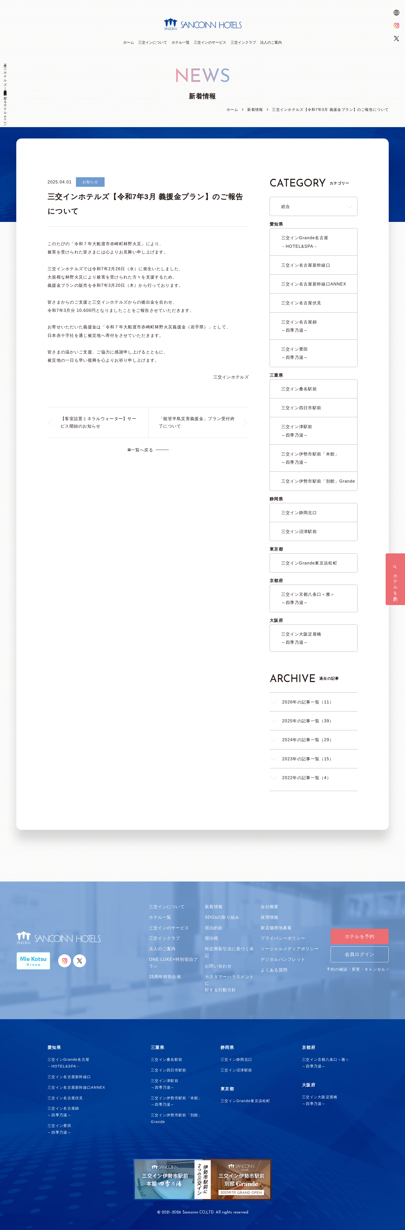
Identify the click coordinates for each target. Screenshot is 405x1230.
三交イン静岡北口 (299, 512)
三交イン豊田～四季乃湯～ (294, 353)
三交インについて (167, 906)
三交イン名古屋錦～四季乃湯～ (299, 326)
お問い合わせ (218, 966)
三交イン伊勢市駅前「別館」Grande (318, 481)
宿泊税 (211, 938)
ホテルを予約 (360, 936)
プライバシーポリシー (283, 938)
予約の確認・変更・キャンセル (357, 969)
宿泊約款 (214, 927)
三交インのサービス (169, 927)
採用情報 (269, 917)
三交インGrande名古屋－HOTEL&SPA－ (305, 241)
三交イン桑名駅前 (299, 388)
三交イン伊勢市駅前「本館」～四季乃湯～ (310, 458)
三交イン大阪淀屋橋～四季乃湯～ (301, 638)
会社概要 (269, 906)
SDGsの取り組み (222, 917)
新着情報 (214, 906)
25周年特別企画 (165, 976)
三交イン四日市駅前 (301, 407)
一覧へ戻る (140, 449)
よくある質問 (274, 970)
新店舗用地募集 (276, 927)
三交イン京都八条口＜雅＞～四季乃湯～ (308, 598)
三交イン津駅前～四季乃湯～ (297, 430)
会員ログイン (360, 954)
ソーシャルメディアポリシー (290, 948)
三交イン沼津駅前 (299, 531)
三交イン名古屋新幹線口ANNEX (313, 284)
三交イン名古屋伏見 (301, 302)
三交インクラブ (164, 938)
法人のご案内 (162, 948)
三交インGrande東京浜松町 (309, 563)
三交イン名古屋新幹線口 (305, 265)
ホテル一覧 (160, 917)
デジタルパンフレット (283, 959)
